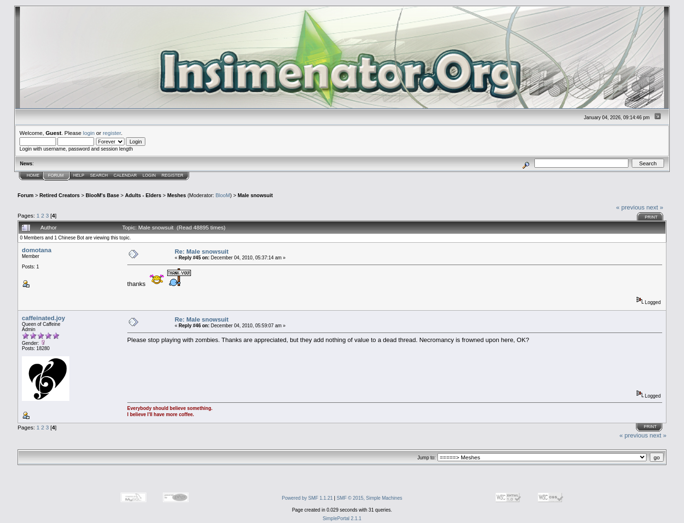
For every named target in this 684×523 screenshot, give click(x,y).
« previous (630, 207)
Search (99, 175)
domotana (36, 250)
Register (172, 175)
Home (33, 175)
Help (79, 175)
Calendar (125, 175)
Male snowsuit (255, 195)
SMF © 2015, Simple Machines (369, 498)
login (89, 133)
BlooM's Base (102, 195)
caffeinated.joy (43, 318)
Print (651, 217)
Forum (56, 175)
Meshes (176, 195)
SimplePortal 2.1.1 (342, 518)
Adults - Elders (143, 195)
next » (654, 207)
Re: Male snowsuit (201, 251)
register (112, 133)
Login (149, 175)
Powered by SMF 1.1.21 (307, 498)
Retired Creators (59, 195)
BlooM (223, 195)
